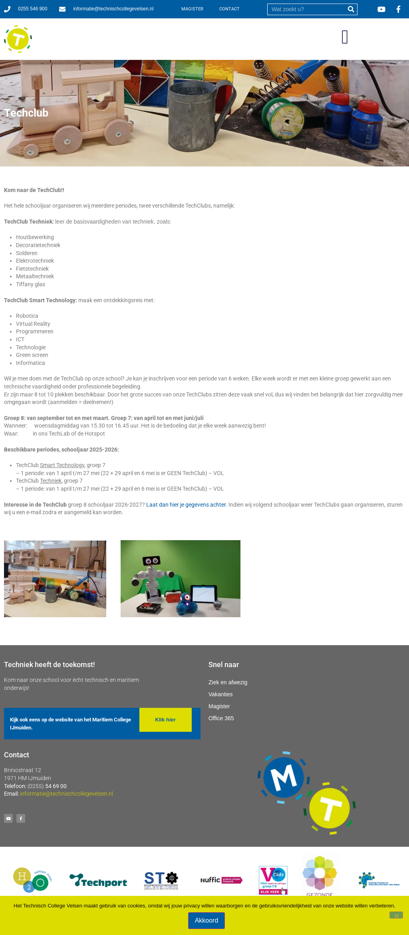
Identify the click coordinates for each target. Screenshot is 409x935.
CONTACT (229, 9)
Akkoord (206, 920)
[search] (306, 9)
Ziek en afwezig (227, 682)
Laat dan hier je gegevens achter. (186, 504)
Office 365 (221, 718)
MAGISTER (192, 9)
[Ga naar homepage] (18, 39)
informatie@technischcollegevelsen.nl (66, 793)
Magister (219, 706)
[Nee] (396, 915)
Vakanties (220, 694)
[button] (345, 37)
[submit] (351, 9)
